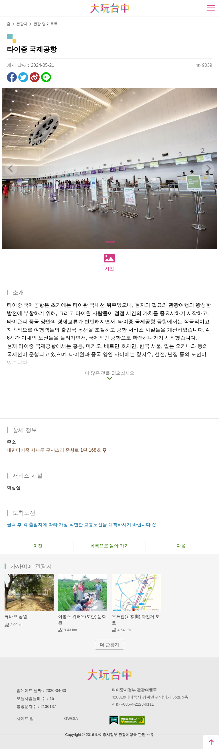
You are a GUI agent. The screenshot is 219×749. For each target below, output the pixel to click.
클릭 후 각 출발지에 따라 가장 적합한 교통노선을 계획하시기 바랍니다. (79, 524)
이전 (37, 545)
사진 (109, 268)
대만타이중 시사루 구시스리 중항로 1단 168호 (54, 450)
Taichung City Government (109, 674)
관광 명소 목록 (45, 24)
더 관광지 (109, 644)
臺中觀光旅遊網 (109, 8)
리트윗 (23, 77)
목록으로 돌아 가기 (109, 545)
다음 (181, 545)
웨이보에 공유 (35, 77)
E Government (114, 720)
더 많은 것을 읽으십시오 (109, 373)
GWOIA (71, 718)
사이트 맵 (25, 718)
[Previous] (11, 168)
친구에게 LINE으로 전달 (46, 77)
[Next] (208, 168)
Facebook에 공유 (12, 77)
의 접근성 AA (132, 720)
